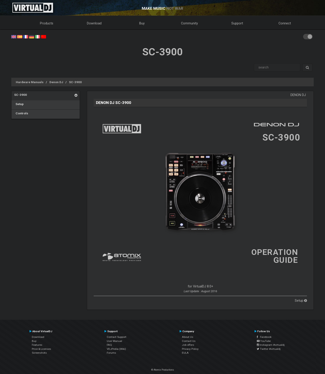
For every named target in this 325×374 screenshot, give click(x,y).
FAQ (109, 344)
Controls (21, 113)
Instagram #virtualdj (271, 344)
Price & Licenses (41, 348)
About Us (187, 337)
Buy (142, 23)
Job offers (188, 344)
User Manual (114, 341)
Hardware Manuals (30, 82)
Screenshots (39, 352)
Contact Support (116, 337)
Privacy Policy (190, 348)
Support (237, 23)
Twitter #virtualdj (269, 348)
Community (189, 23)
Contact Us (188, 341)
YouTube (264, 341)
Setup (19, 104)
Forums (111, 352)
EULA (185, 352)
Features (37, 344)
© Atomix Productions (162, 369)
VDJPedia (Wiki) (116, 348)
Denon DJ (56, 82)
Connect (285, 23)
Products (46, 23)
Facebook (264, 337)
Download (94, 23)
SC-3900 (75, 82)
